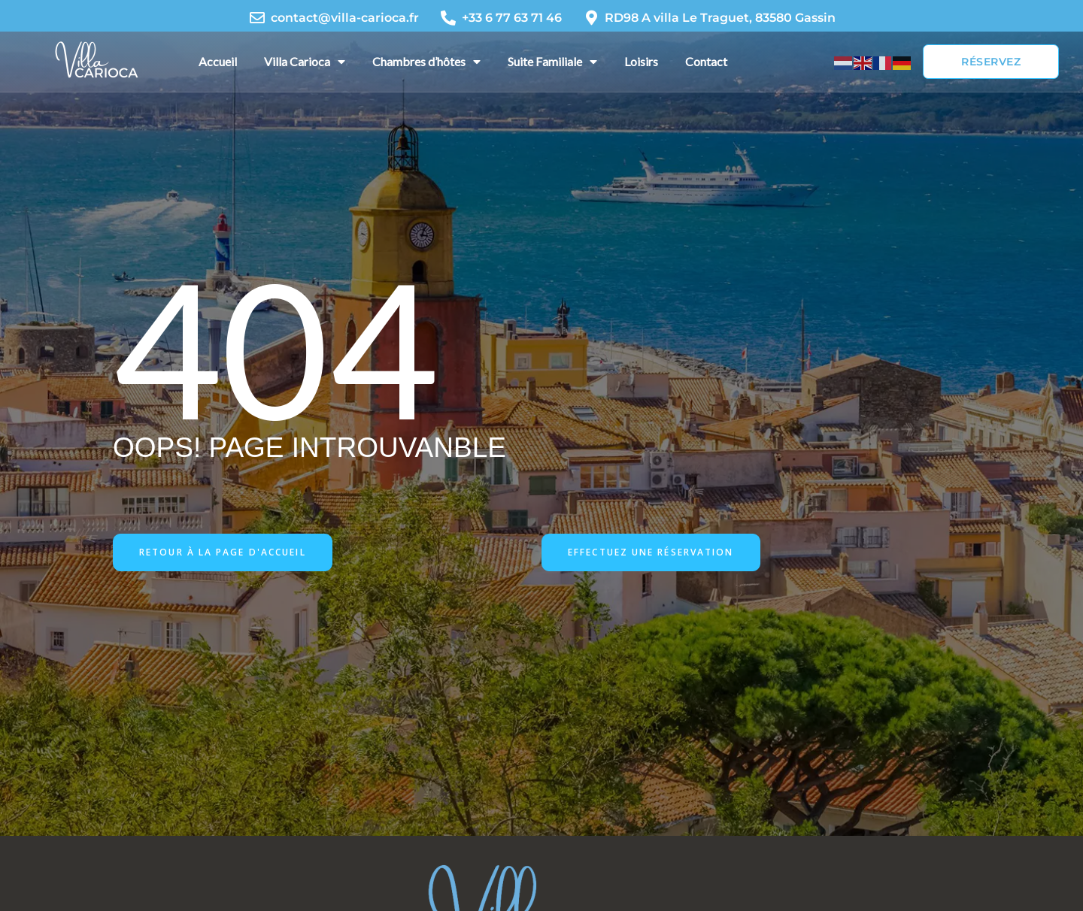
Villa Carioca (304, 61)
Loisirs (641, 61)
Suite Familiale (552, 61)
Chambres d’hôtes (426, 61)
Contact (706, 61)
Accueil (218, 61)
